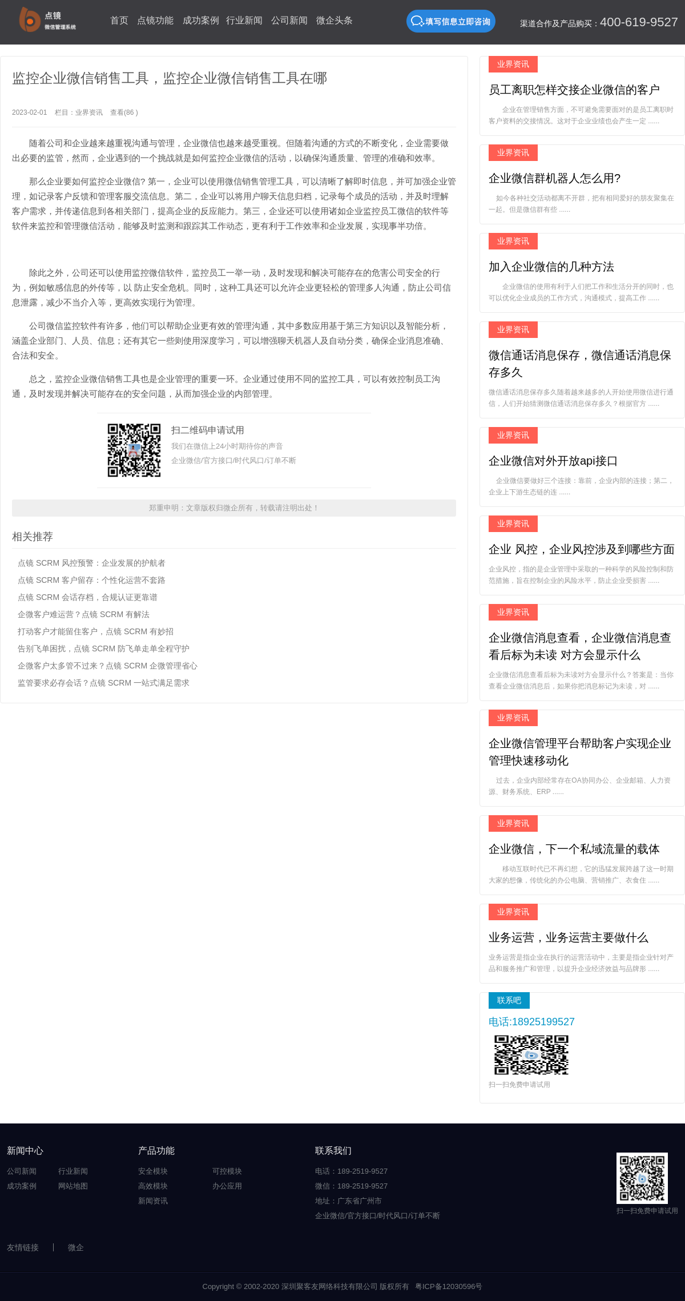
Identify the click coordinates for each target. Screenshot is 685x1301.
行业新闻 (244, 20)
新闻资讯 (153, 1201)
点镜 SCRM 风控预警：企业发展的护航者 (92, 562)
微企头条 (334, 20)
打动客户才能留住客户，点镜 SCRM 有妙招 (96, 631)
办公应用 (227, 1186)
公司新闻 (289, 20)
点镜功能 (155, 20)
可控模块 (227, 1171)
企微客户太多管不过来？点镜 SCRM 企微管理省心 (108, 665)
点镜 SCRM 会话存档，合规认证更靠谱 (88, 597)
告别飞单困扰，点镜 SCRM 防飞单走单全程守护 (104, 648)
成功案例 (201, 20)
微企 (76, 1247)
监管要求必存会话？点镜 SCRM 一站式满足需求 (104, 682)
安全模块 (153, 1171)
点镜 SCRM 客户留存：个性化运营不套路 (92, 580)
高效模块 (153, 1186)
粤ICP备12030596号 (449, 1286)
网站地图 (73, 1186)
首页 (119, 20)
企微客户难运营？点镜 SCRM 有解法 (84, 614)
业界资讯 (89, 112)
